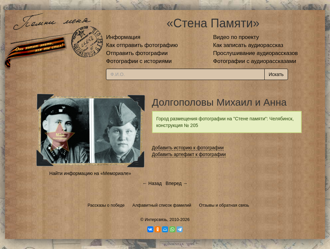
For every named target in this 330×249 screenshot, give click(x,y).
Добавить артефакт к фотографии (189, 154)
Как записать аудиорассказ (248, 45)
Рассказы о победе (106, 205)
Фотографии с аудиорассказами (254, 61)
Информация (123, 37)
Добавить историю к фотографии (188, 147)
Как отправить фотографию (142, 45)
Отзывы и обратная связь (224, 205)
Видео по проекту (236, 37)
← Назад (152, 183)
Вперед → (177, 183)
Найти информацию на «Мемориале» (90, 173)
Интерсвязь (156, 219)
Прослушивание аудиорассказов (255, 53)
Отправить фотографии (137, 53)
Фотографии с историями (139, 61)
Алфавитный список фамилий (161, 205)
